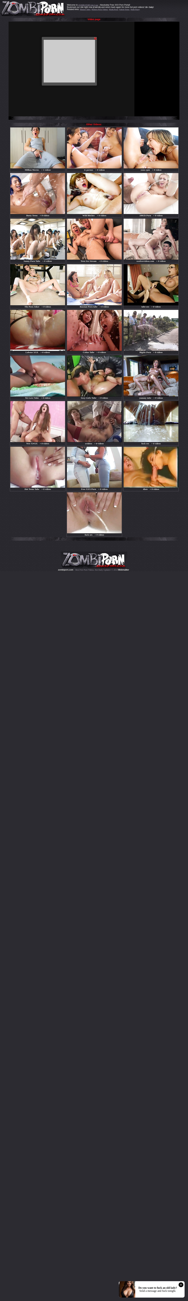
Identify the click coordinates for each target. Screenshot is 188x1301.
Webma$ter (123, 570)
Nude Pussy (135, 9)
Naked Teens (124, 9)
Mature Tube (85, 9)
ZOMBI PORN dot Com (88, 5)
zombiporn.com (65, 570)
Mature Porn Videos (99, 9)
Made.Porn (113, 9)
